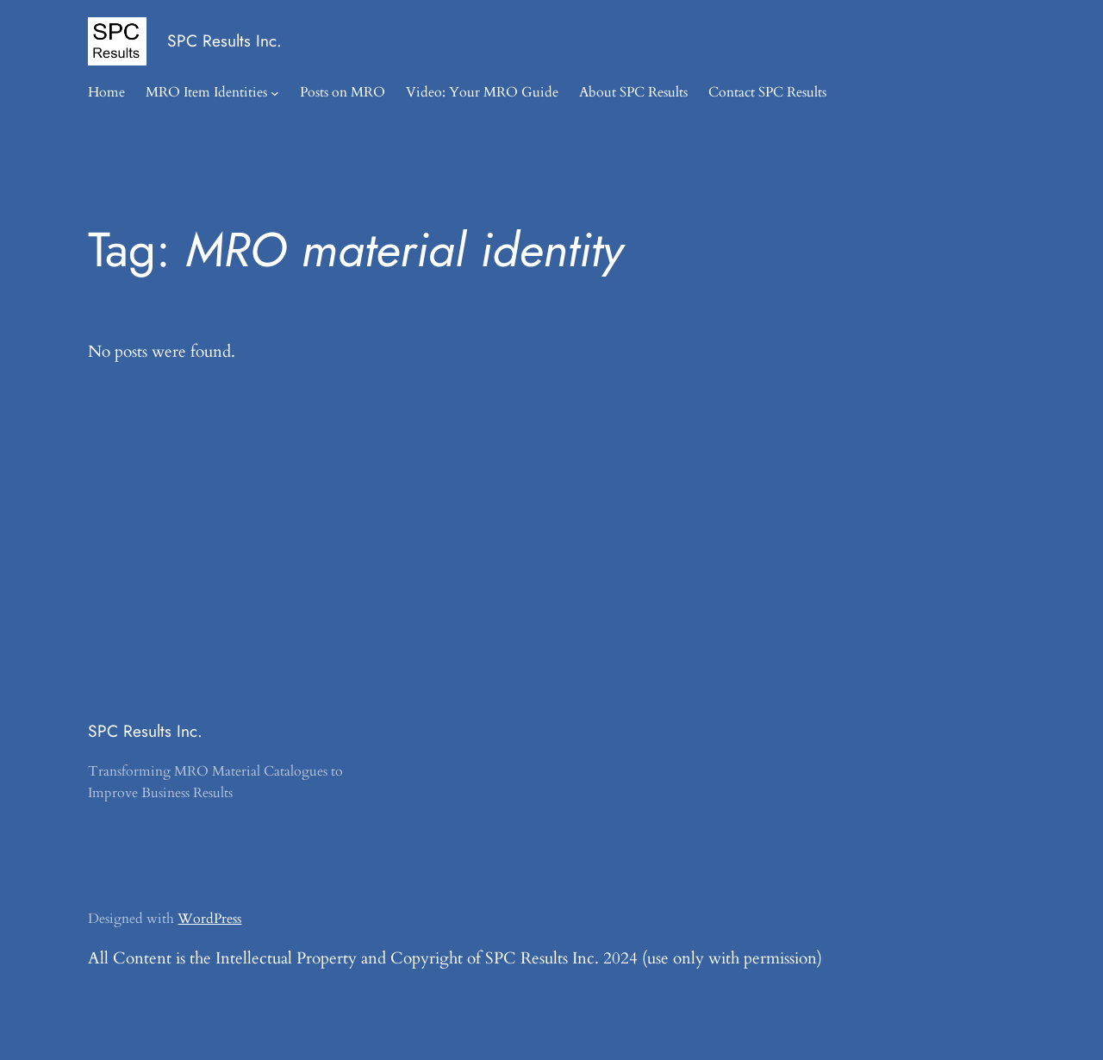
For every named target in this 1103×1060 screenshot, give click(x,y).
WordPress (209, 918)
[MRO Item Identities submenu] (275, 93)
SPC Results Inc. (224, 40)
